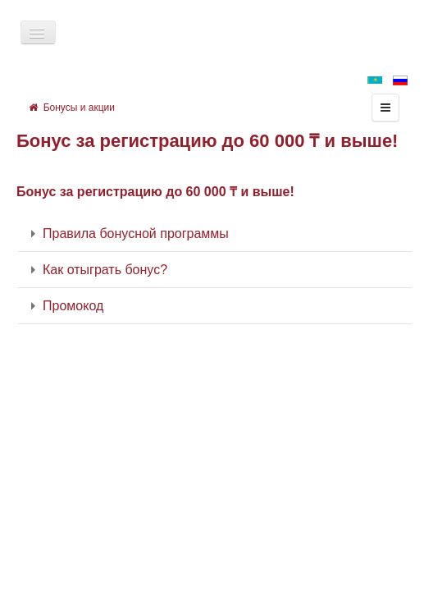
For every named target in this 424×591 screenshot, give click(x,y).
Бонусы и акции (72, 107)
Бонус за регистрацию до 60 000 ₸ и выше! (207, 141)
